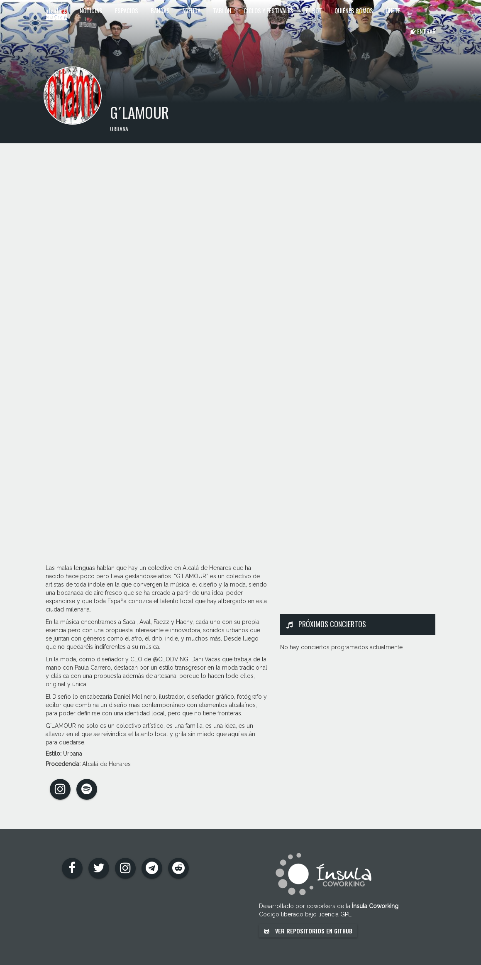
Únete (393, 10)
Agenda (191, 10)
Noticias (91, 10)
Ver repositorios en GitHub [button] (308, 930)
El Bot (314, 10)
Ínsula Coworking (375, 906)
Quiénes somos (354, 10)
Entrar (423, 31)
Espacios (126, 10)
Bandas (160, 10)
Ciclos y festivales (268, 10)
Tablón (222, 10)
